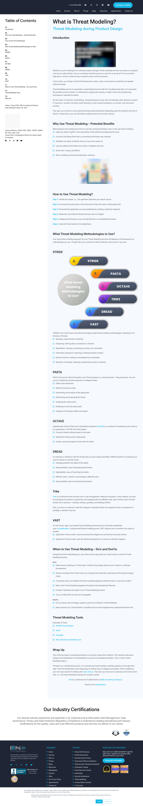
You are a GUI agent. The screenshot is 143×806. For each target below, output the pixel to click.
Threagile (59, 635)
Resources (103, 11)
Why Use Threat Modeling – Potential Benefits (24, 31)
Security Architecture (82, 776)
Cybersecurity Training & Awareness (87, 764)
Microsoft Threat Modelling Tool (69, 640)
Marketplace (101, 684)
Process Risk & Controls (83, 782)
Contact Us (129, 11)
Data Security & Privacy (83, 758)
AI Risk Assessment (81, 755)
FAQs (50, 776)
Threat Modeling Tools (16, 67)
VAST (10, 60)
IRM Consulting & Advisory (112, 679)
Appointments (116, 11)
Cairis (58, 630)
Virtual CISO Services (82, 752)
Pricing (85, 11)
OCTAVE (11, 49)
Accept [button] (99, 801)
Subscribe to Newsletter (113, 760)
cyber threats (88, 672)
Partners (52, 773)
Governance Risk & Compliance (85, 761)
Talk (70, 679)
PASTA (11, 45)
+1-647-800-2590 (75, 5)
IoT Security (79, 785)
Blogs (94, 11)
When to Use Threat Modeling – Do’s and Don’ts (25, 64)
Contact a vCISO (123, 5)
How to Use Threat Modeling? (19, 34)
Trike (10, 56)
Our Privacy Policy (55, 779)
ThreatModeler (63, 528)
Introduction (13, 27)
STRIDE (11, 42)
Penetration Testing (81, 767)
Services (67, 11)
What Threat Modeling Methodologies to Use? (24, 38)
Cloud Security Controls (83, 770)
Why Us (76, 11)
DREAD (11, 53)
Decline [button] (107, 801)
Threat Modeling (80, 779)
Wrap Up (12, 71)
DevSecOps (79, 773)
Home (58, 11)
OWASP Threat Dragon (65, 626)
